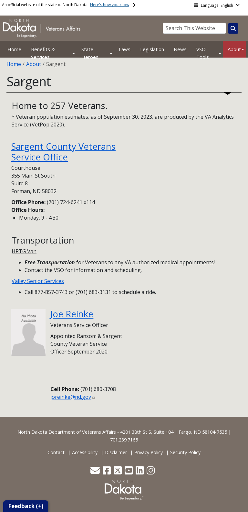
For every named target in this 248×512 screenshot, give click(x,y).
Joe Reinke (71, 314)
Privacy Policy (148, 452)
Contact (56, 452)
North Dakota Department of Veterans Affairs (66, 432)
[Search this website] (233, 28)
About (234, 49)
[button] (95, 472)
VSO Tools (202, 53)
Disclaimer (116, 452)
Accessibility (85, 452)
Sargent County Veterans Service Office (63, 151)
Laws (124, 49)
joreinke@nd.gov (70, 396)
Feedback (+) (25, 506)
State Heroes (89, 53)
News (180, 49)
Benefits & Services (43, 53)
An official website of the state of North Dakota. (65, 4)
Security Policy (185, 452)
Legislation (152, 49)
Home (14, 49)
